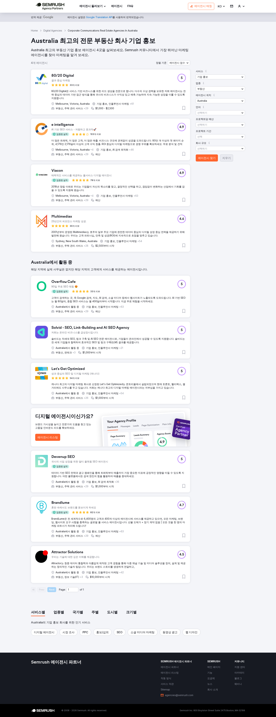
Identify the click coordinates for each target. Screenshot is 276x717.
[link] (116, 6)
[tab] (38, 612)
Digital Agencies (52, 30)
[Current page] (72, 589)
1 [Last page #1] (83, 589)
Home (34, 30)
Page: (62, 589)
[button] (221, 6)
